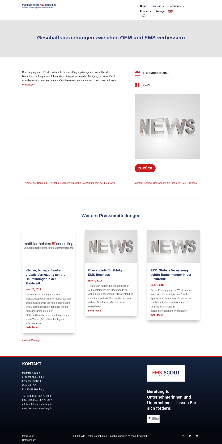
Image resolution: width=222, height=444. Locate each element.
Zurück (145, 168)
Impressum (28, 436)
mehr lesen (32, 327)
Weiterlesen (28, 84)
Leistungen (175, 6)
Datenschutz (29, 440)
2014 (146, 85)
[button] (7, 436)
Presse (144, 11)
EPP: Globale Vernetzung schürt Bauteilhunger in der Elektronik (171, 275)
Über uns (156, 6)
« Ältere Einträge (31, 340)
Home (143, 6)
